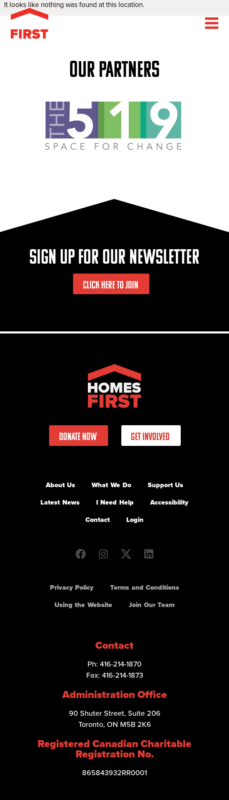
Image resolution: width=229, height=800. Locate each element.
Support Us (166, 485)
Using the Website (83, 605)
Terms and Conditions (144, 587)
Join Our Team (152, 605)
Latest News (60, 502)
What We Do (111, 485)
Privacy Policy (72, 587)
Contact (97, 519)
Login (135, 519)
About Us (61, 485)
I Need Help (115, 502)
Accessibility (169, 502)
